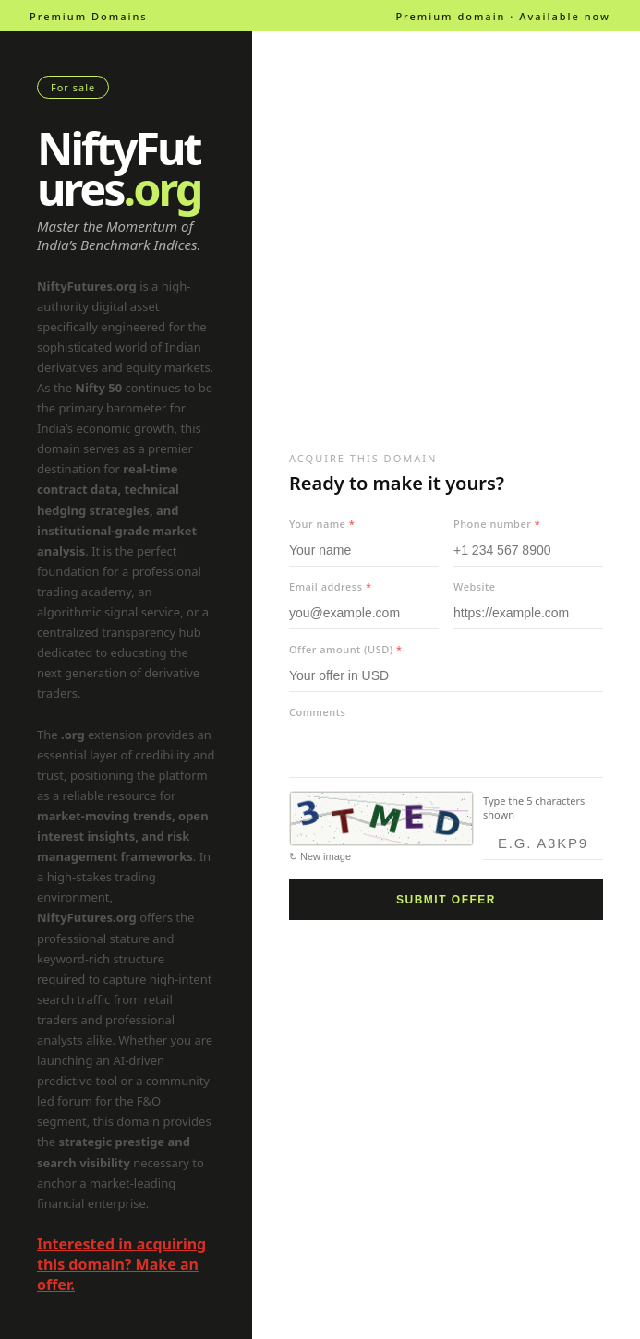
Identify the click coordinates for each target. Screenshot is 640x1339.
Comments (317, 712)
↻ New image (320, 856)
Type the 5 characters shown (534, 807)
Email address (330, 586)
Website (474, 586)
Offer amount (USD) (346, 649)
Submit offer (446, 899)
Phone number (496, 524)
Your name (322, 524)
